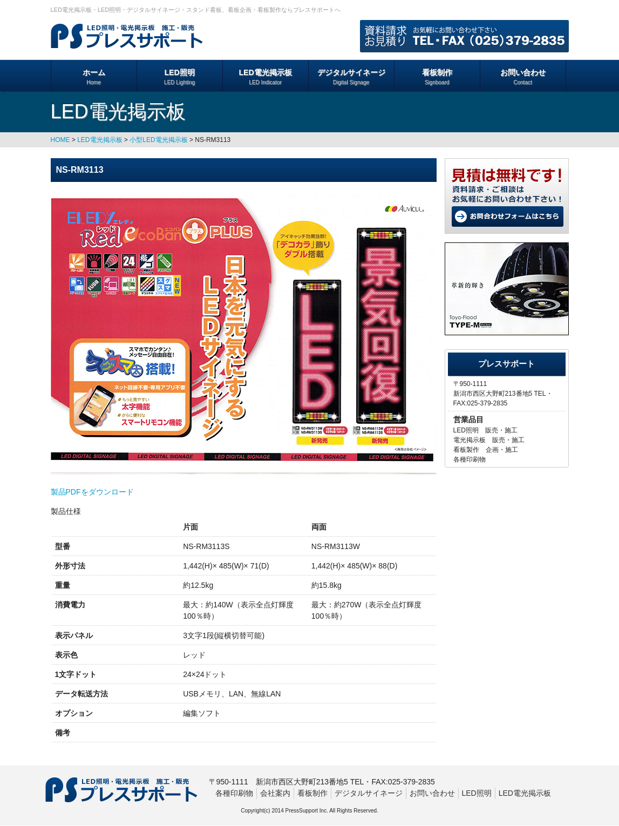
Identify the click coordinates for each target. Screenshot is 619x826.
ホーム (94, 77)
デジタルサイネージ (351, 77)
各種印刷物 (234, 793)
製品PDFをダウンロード (92, 492)
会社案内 (275, 793)
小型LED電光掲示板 (158, 140)
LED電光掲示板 (265, 77)
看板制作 (437, 77)
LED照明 (179, 77)
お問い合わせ (523, 77)
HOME (60, 140)
